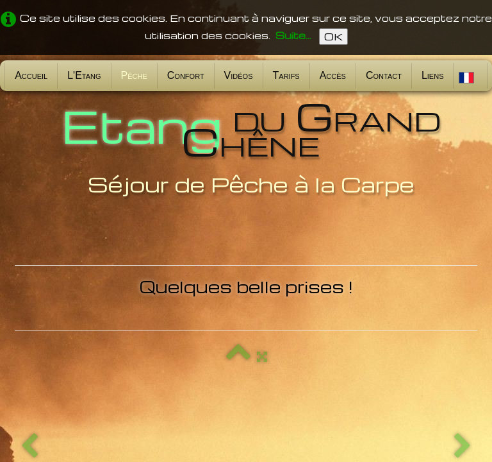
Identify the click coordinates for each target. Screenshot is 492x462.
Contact (384, 75)
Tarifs (286, 75)
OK (333, 36)
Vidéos (238, 75)
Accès (333, 75)
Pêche (134, 75)
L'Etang (84, 75)
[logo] (246, 146)
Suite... (293, 35)
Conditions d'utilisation (424, 428)
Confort (185, 75)
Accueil (31, 75)
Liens (433, 75)
